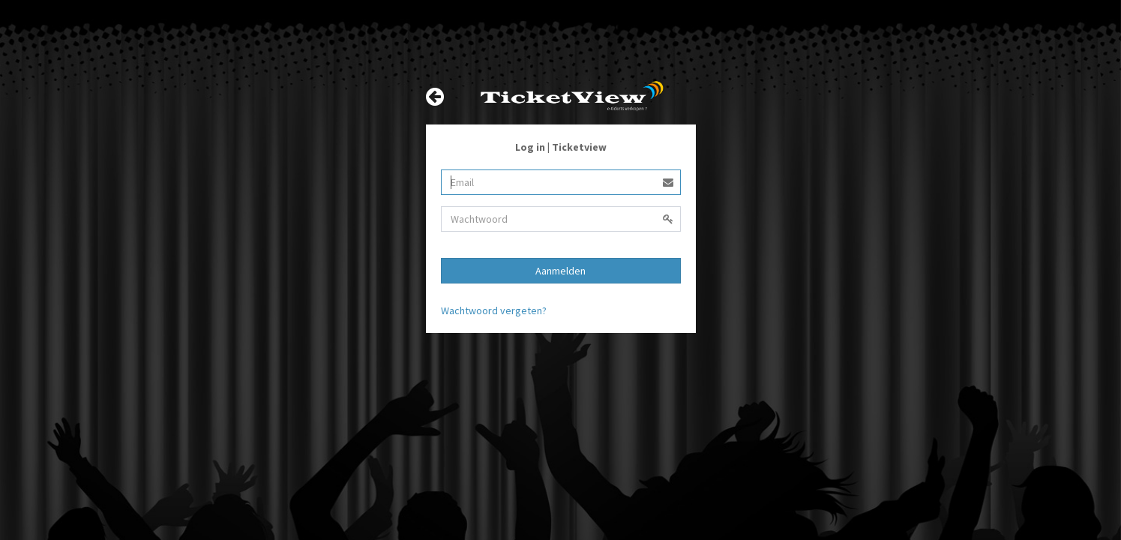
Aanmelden (560, 271)
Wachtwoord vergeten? (494, 310)
